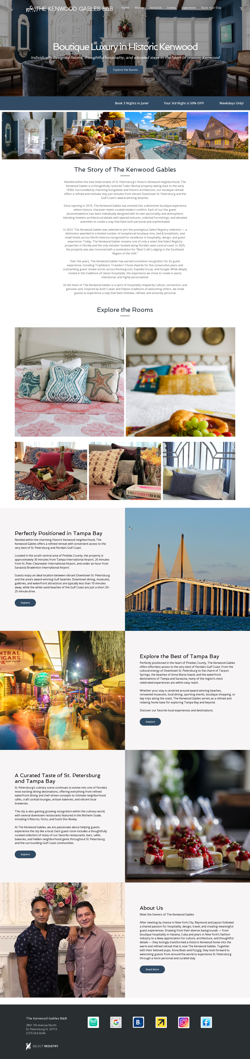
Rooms (139, 8)
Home (125, 8)
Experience (188, 8)
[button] (5, 135)
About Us (155, 8)
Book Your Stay (211, 8)
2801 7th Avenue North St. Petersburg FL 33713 (41, 1027)
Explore (25, 602)
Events (171, 8)
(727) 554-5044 (35, 1033)
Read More (152, 969)
